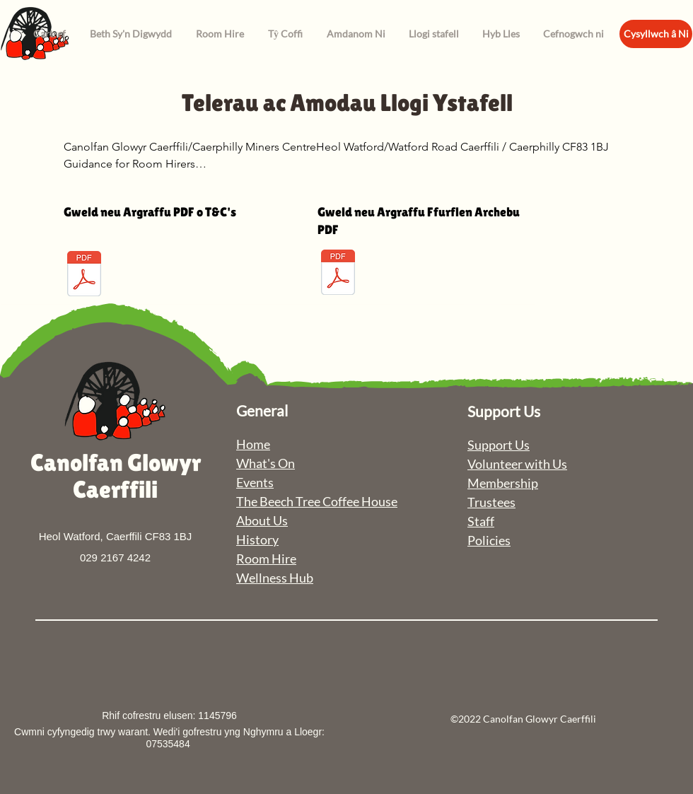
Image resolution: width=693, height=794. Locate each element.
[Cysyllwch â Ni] (655, 34)
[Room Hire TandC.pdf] (84, 275)
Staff (480, 521)
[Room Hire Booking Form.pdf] (338, 274)
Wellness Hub (274, 577)
